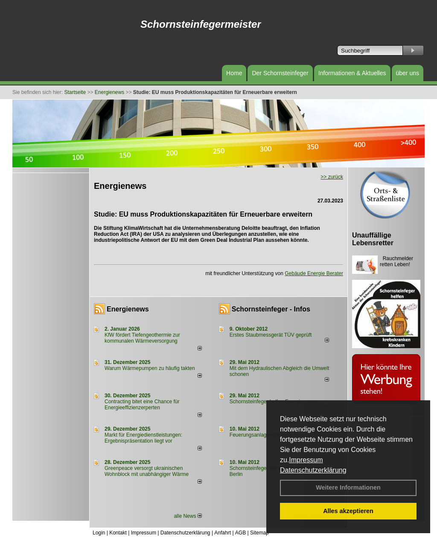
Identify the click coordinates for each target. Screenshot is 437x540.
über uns (407, 73)
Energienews (128, 309)
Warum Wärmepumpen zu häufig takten (150, 368)
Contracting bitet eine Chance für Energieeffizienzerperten (142, 405)
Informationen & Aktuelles (352, 73)
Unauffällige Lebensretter (372, 239)
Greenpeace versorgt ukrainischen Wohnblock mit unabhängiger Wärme (147, 471)
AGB (240, 533)
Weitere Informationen (348, 487)
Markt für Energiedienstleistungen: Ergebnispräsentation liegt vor (143, 438)
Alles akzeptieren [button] (348, 511)
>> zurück (331, 177)
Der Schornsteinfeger (280, 73)
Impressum (306, 460)
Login (99, 533)
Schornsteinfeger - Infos (271, 309)
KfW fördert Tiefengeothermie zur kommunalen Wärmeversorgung (142, 338)
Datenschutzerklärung (313, 470)
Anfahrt (222, 533)
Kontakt (118, 533)
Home (234, 73)
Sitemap (259, 533)
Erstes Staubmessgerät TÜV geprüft (271, 335)
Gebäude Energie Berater (314, 273)
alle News (187, 516)
